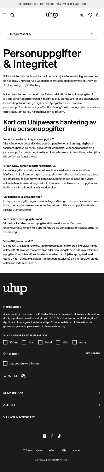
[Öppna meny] (5, 14)
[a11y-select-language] (14, 376)
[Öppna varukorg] (97, 14)
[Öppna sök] (12, 14)
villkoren (34, 363)
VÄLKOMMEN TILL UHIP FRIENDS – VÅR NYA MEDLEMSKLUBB (52, 4)
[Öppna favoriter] (89, 14)
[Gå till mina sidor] (81, 14)
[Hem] (52, 15)
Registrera (93, 353)
